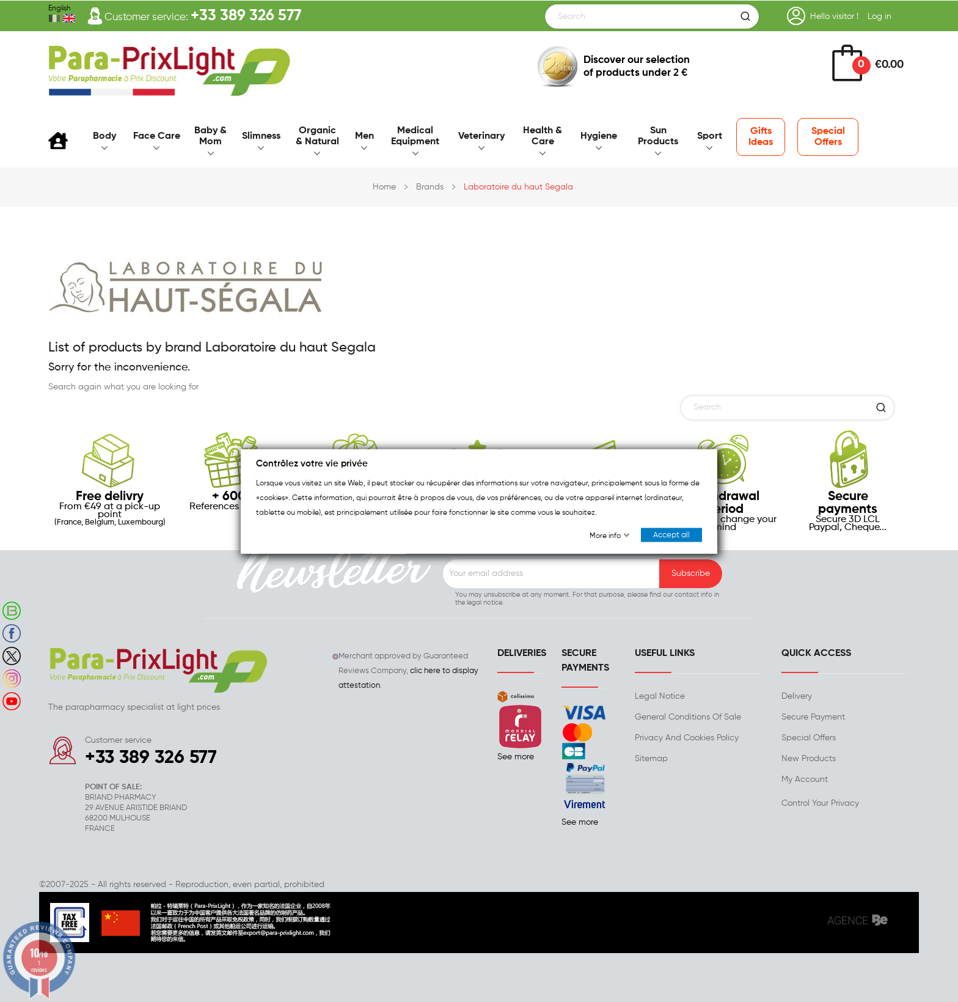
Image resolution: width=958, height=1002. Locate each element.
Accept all (671, 535)
